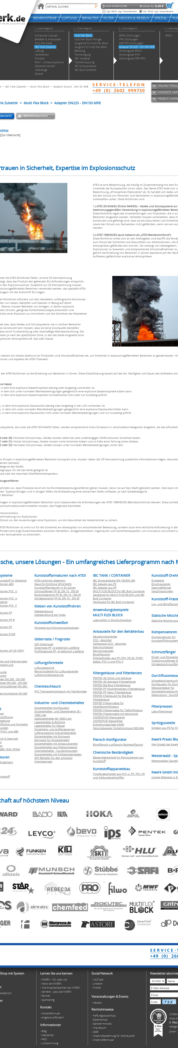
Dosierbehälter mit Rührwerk (52, 736)
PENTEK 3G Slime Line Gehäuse (112, 678)
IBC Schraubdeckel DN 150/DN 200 (114, 580)
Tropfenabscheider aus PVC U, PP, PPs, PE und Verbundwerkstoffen (119, 775)
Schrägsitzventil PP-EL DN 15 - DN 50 (56, 598)
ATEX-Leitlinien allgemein (49, 580)
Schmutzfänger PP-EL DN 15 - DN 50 (56, 591)
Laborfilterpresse (161, 711)
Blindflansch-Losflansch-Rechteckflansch (118, 744)
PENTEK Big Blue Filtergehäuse (111, 685)
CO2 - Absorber (102, 640)
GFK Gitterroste (43, 644)
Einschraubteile (160, 584)
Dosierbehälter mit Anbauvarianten (56, 743)
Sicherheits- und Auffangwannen (54, 729)
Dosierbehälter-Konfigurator (51, 708)
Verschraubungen (162, 591)
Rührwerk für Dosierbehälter (52, 740)
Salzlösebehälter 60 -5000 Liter (53, 718)
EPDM (16, 749)
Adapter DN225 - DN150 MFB (70, 86)
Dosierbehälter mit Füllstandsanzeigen (58, 754)
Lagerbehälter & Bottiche (49, 722)
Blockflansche (101, 654)
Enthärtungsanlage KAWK (108, 724)
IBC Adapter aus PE (104, 584)
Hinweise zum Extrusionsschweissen (56, 627)
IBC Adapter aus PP (105, 587)
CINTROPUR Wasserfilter (108, 721)
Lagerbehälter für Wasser (49, 725)
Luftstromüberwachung (49, 675)
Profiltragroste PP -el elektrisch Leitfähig (59, 651)
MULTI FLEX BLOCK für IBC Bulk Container (119, 591)
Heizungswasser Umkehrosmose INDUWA (118, 728)
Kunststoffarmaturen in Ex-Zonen (55, 587)
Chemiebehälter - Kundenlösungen (56, 750)
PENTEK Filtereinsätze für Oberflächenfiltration (108, 704)
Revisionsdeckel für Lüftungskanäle (56, 671)
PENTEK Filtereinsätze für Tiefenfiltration (118, 710)
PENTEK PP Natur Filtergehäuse (112, 692)
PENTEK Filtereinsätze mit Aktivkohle (115, 714)
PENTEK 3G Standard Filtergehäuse (114, 681)
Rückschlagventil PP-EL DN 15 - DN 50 (57, 595)
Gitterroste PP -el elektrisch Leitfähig (56, 647)
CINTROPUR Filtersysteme (109, 717)
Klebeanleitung (43, 611)
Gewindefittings (161, 587)
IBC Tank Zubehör (16, 86)
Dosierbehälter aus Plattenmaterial (55, 747)
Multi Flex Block (39, 86)
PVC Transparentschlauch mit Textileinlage (60, 691)
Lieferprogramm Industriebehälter (55, 733)
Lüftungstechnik (44, 667)
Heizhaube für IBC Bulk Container (113, 602)
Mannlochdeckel (103, 647)
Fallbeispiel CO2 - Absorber (109, 643)
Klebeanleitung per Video (50, 615)
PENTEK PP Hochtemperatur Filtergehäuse (119, 688)
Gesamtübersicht (36, 116)
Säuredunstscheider (105, 636)
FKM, (9, 749)
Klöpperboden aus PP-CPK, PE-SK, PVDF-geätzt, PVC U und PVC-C (118, 659)
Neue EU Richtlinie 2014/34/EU (53, 584)
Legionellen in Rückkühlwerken (112, 620)
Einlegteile (157, 580)
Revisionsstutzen (103, 651)
